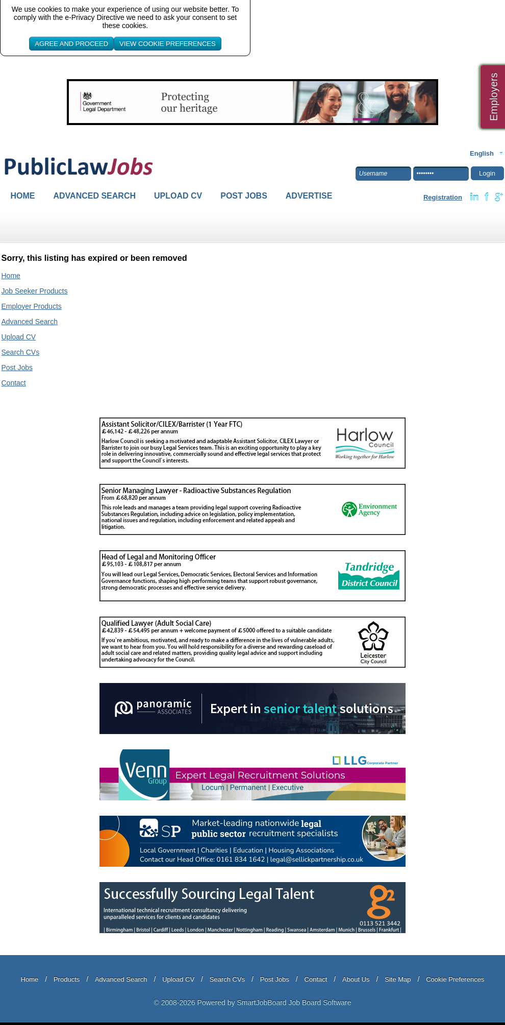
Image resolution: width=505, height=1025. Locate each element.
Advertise (309, 195)
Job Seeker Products (35, 291)
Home (23, 195)
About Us (355, 979)
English (482, 153)
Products (67, 979)
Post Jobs (243, 195)
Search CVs (21, 352)
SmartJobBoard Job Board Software (294, 1002)
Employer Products (32, 306)
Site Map (398, 979)
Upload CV (178, 195)
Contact (14, 383)
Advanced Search (95, 195)
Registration (442, 197)
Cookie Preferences (455, 979)
